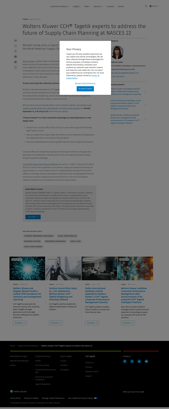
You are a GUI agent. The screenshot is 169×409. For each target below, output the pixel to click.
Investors (110, 6)
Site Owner (64, 371)
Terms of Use (15, 400)
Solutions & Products (59, 6)
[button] (15, 40)
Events (12, 367)
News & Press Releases (19, 362)
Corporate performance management (38, 236)
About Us (98, 6)
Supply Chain (75, 241)
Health (38, 362)
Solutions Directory (42, 358)
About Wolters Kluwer (18, 358)
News (87, 6)
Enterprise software (32, 241)
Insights (77, 6)
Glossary (88, 369)
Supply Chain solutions (71, 108)
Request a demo (91, 373)
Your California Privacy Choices (80, 400)
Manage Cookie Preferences (53, 400)
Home (12, 347)
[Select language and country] (154, 6)
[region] (85, 68)
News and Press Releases (28, 347)
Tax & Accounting (42, 367)
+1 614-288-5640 (117, 76)
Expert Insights (66, 358)
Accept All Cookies (85, 89)
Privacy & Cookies (31, 400)
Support (88, 378)
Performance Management (55, 241)
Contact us (89, 364)
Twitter (132, 363)
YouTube (146, 363)
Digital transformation (67, 236)
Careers (121, 6)
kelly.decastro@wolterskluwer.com (124, 73)
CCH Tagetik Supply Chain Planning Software (40, 164)
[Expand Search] (146, 6)
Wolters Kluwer (29, 61)
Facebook (125, 363)
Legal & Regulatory (42, 386)
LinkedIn (139, 363)
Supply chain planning (33, 247)
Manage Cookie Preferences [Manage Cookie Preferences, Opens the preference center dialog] (85, 83)
